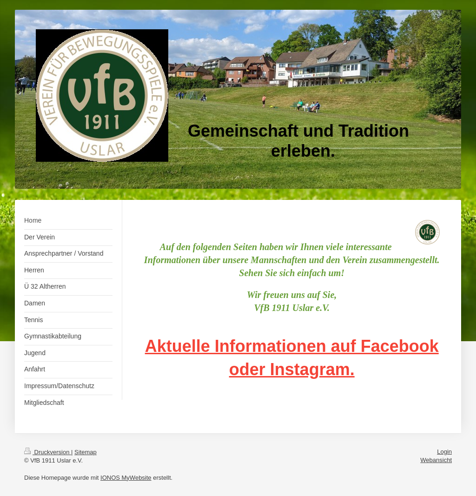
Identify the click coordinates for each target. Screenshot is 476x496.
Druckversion (47, 452)
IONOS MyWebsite (126, 477)
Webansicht (436, 459)
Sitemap (85, 452)
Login (444, 451)
